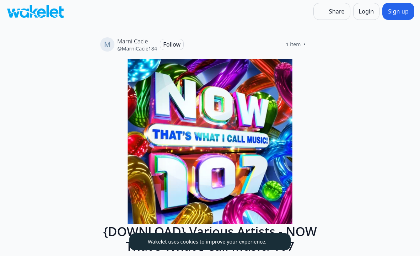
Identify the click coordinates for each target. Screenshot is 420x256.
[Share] (331, 11)
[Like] (314, 44)
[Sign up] (398, 11)
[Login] (366, 11)
